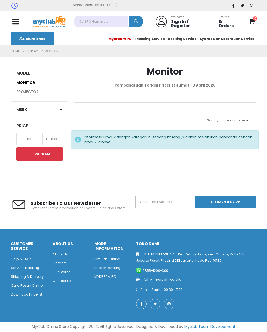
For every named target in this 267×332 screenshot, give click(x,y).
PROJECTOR (27, 91)
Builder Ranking (107, 267)
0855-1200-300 (155, 270)
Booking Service (182, 38)
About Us (60, 254)
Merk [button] (21, 109)
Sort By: (213, 120)
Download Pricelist (26, 294)
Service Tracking (25, 267)
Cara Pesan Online (27, 285)
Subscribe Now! (225, 202)
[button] (251, 22)
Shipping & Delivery (27, 276)
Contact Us (62, 280)
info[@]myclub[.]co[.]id (161, 279)
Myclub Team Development (209, 326)
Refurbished (32, 38)
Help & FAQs (21, 258)
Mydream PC (119, 38)
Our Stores (62, 271)
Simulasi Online (107, 258)
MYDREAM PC (105, 276)
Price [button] (22, 125)
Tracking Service (150, 38)
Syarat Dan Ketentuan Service (227, 38)
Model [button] (23, 73)
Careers (60, 263)
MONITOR (25, 82)
